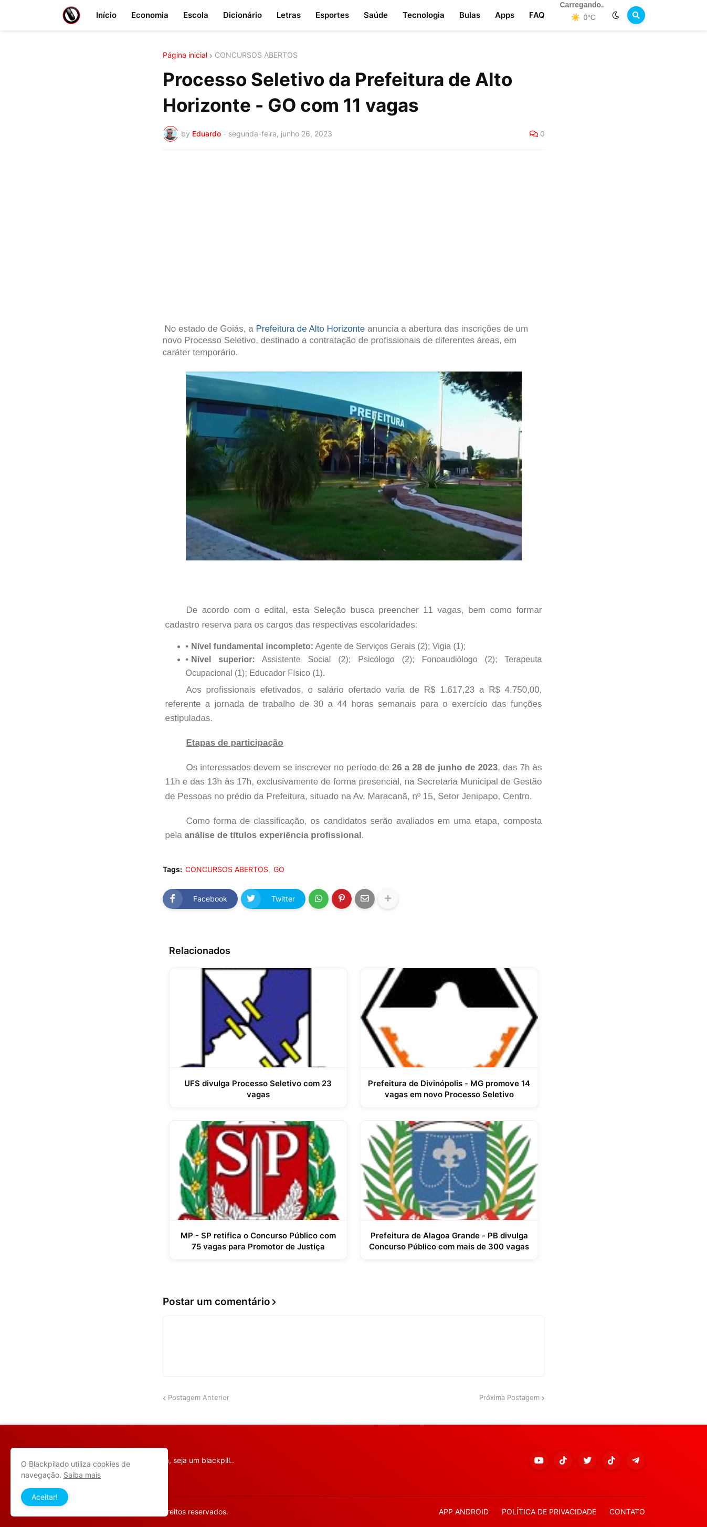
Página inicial (185, 55)
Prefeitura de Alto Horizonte (310, 329)
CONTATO (627, 1511)
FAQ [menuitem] (537, 15)
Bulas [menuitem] (469, 15)
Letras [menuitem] (289, 15)
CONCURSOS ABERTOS (256, 55)
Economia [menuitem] (149, 15)
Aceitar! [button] (44, 1496)
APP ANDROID (464, 1511)
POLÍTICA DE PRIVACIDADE (549, 1511)
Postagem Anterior (198, 1397)
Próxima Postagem (509, 1397)
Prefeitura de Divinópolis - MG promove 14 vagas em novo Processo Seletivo (449, 1088)
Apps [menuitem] (504, 15)
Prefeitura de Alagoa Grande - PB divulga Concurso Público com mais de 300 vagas (449, 1241)
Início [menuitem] (106, 15)
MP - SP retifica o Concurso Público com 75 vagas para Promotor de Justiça (258, 1241)
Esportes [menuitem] (332, 15)
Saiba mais (82, 1474)
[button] (615, 15)
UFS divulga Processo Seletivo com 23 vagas (258, 1088)
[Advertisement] (354, 236)
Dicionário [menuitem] (242, 15)
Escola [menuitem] (195, 15)
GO (278, 869)
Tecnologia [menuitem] (424, 15)
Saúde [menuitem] (376, 15)
